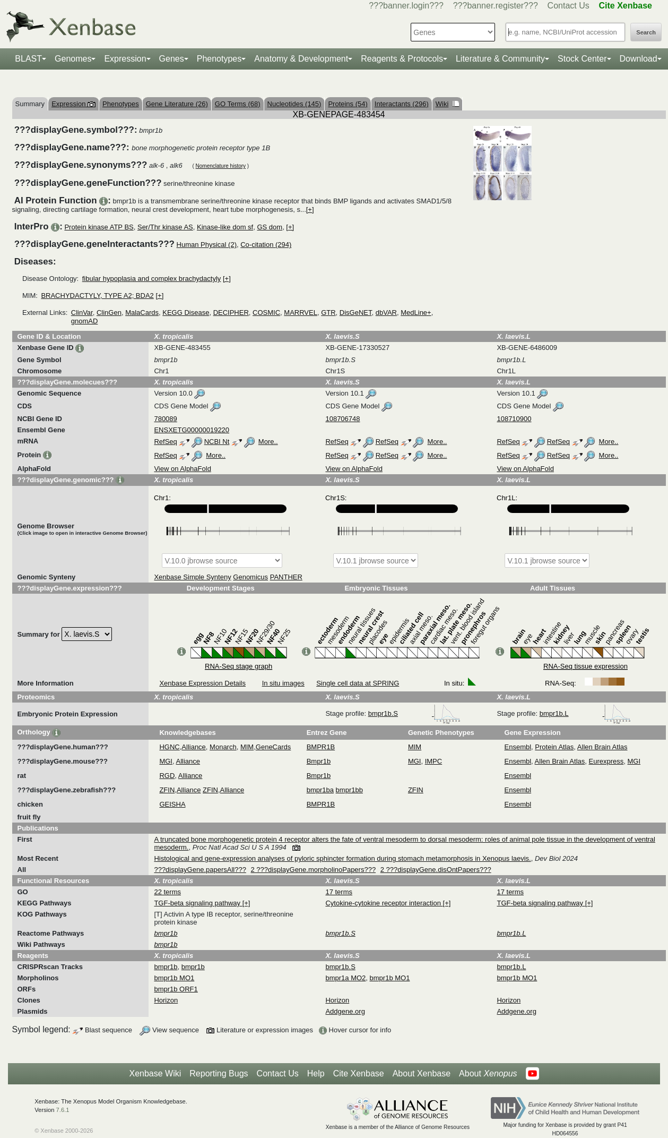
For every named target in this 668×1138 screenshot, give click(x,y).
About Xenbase (421, 1073)
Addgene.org (345, 1011)
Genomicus (250, 577)
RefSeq (165, 442)
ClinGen (109, 312)
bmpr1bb (349, 790)
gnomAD (84, 321)
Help (316, 1073)
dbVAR (386, 312)
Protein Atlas (554, 747)
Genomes (73, 58)
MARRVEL (300, 312)
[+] (310, 209)
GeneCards (273, 747)
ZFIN (167, 790)
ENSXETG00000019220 (191, 430)
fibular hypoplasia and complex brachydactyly (151, 279)
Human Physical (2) (207, 245)
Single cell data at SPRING (357, 683)
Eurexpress (606, 761)
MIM (247, 747)
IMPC (434, 761)
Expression (125, 58)
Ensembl (518, 747)
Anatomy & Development (301, 58)
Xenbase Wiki (155, 1073)
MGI (165, 761)
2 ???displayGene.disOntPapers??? (435, 870)
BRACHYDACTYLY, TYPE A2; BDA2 (97, 296)
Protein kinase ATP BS (98, 227)
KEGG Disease (185, 312)
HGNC (169, 747)
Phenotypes (219, 58)
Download (638, 58)
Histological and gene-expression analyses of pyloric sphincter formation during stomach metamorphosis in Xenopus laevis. (342, 858)
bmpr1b (165, 967)
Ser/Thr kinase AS (165, 227)
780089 (165, 419)
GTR (328, 312)
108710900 (514, 419)
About (488, 1074)
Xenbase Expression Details (202, 683)
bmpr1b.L (585, 713)
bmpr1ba (320, 790)
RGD (167, 776)
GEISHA (172, 804)
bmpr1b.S (414, 713)
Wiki (447, 104)
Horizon (166, 1000)
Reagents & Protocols (402, 58)
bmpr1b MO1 (174, 978)
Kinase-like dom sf (225, 227)
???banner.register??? (495, 5)
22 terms (167, 892)
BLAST (28, 58)
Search (646, 32)
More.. (268, 442)
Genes (171, 58)
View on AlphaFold (182, 469)
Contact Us (568, 5)
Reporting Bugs (218, 1073)
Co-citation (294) (265, 245)
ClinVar (82, 312)
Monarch (223, 747)
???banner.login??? (406, 5)
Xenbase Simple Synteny (192, 577)
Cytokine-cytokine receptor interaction (384, 903)
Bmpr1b (319, 761)
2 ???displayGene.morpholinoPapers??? (313, 870)
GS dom (269, 227)
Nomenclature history (221, 166)
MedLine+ (416, 312)
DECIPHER (231, 312)
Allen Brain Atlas (602, 747)
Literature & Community (500, 58)
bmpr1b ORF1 (175, 989)
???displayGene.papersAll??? (200, 870)
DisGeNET (356, 312)
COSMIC (266, 312)
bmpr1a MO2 (345, 978)
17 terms (338, 892)
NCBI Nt (217, 442)
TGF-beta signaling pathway (198, 903)
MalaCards (142, 312)
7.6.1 (63, 1110)
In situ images (283, 683)
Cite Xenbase (358, 1073)
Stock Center (582, 58)
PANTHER (286, 577)
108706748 (342, 419)
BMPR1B (321, 747)
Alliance (193, 747)
